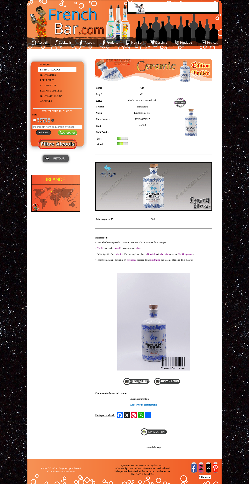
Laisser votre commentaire (143, 404)
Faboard (165, 468)
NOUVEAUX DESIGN (51, 96)
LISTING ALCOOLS (50, 69)
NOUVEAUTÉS (48, 75)
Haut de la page (153, 447)
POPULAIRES (47, 80)
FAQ (161, 465)
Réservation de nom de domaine (155, 471)
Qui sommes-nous (129, 465)
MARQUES (46, 64)
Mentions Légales (148, 465)
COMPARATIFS (48, 85)
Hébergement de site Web (126, 471)
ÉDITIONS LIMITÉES (51, 90)
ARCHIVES (46, 101)
